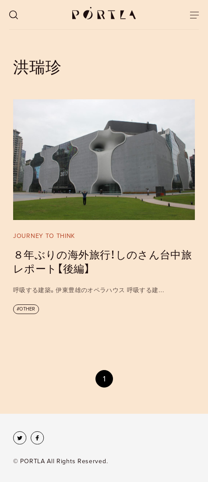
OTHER (27, 309)
